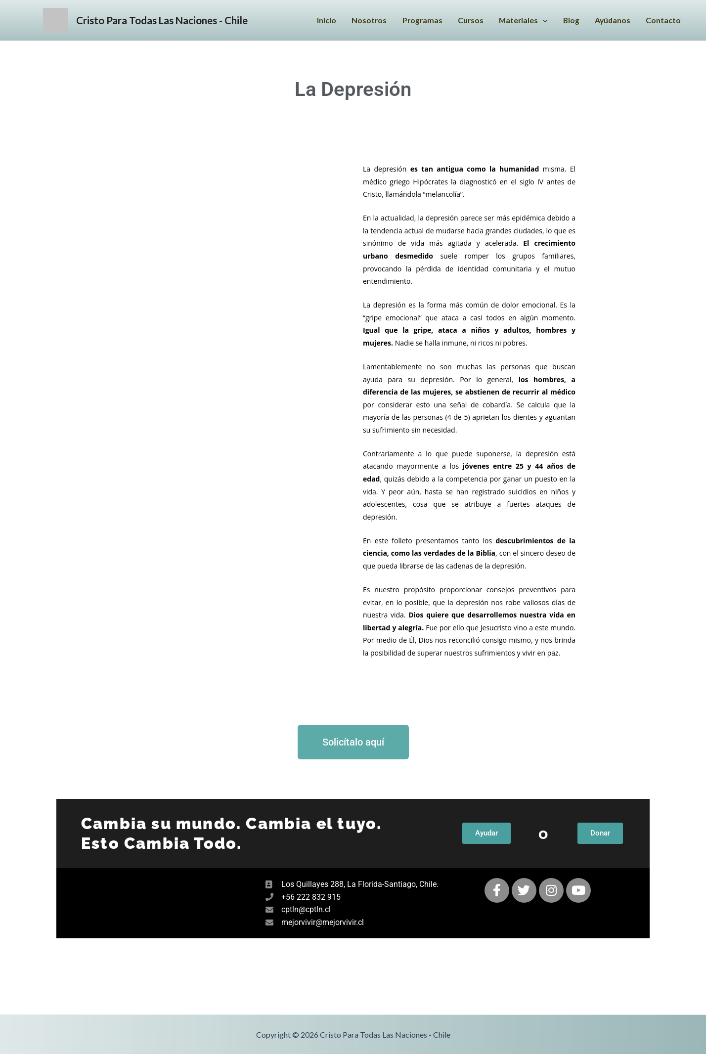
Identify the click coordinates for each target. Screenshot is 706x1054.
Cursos (466, 21)
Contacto (663, 21)
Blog (569, 21)
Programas (416, 21)
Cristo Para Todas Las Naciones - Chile (185, 21)
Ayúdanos (611, 21)
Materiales (520, 21)
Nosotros (362, 21)
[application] (540, 21)
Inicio (319, 21)
